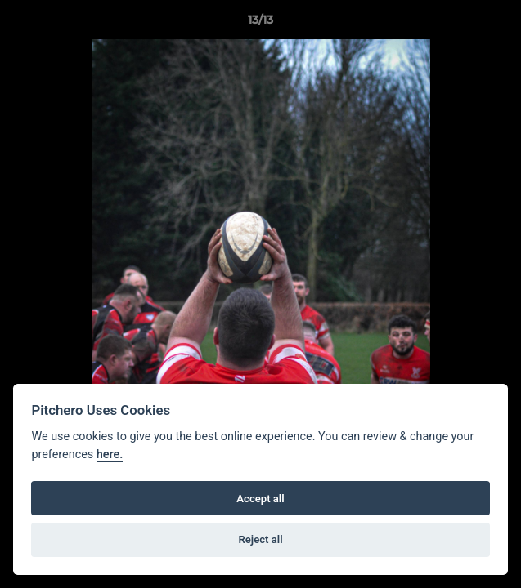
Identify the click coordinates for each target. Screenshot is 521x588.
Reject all (260, 539)
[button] (501, 23)
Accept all (260, 498)
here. (110, 454)
